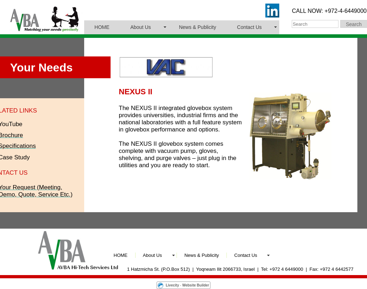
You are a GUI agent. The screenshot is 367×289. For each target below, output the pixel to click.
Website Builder (195, 285)
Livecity (172, 285)
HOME (102, 27)
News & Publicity (197, 27)
